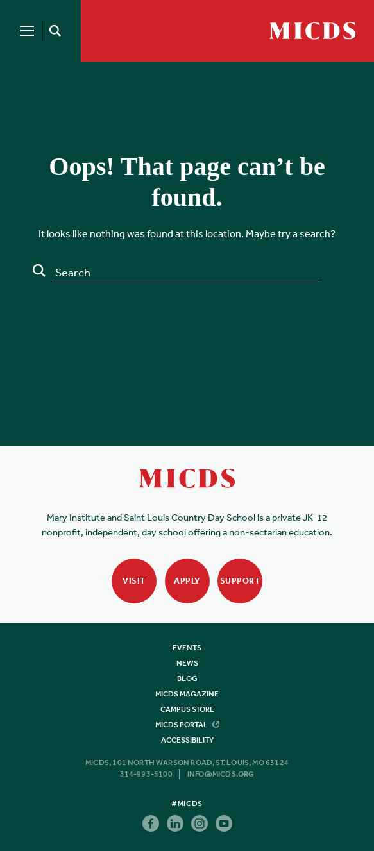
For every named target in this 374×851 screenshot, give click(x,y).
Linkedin (175, 823)
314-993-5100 (146, 774)
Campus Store (187, 709)
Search (39, 270)
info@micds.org (221, 774)
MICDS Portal (187, 725)
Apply (187, 580)
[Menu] (27, 31)
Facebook (150, 823)
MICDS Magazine (187, 694)
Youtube (224, 823)
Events (187, 648)
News (187, 663)
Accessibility (187, 740)
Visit (134, 580)
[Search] (52, 31)
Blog (187, 678)
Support (240, 580)
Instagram (199, 823)
